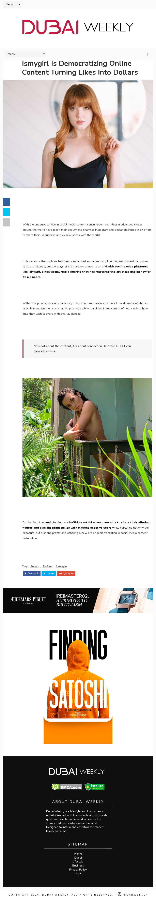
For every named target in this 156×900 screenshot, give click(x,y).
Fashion (49, 565)
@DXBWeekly (134, 893)
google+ (68, 572)
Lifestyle (62, 565)
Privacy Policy (78, 868)
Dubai (78, 857)
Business (78, 864)
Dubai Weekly (55, 893)
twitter (50, 572)
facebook (33, 572)
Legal (78, 872)
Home (78, 853)
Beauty (36, 565)
